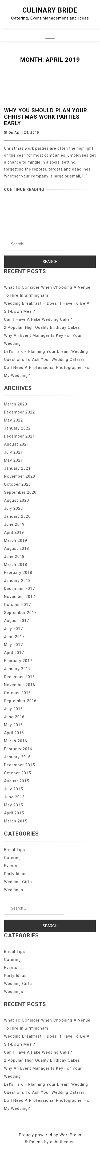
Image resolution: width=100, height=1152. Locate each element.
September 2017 (20, 612)
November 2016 (19, 684)
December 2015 (19, 765)
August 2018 (16, 548)
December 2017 (19, 588)
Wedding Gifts (18, 881)
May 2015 (13, 805)
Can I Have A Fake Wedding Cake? (38, 319)
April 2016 (14, 732)
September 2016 (20, 700)
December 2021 (19, 436)
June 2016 (14, 716)
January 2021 (17, 468)
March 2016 (15, 741)
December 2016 (19, 676)
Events (10, 865)
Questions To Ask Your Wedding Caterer (44, 359)
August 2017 (16, 620)
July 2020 (13, 508)
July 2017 (13, 628)
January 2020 (17, 516)
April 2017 (14, 652)
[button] (50, 36)
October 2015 (17, 773)
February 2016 (18, 749)
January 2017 (17, 668)
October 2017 (17, 604)
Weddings (13, 889)
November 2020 (19, 476)
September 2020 (20, 492)
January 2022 (17, 428)
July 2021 (13, 452)
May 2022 (13, 420)
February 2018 (18, 572)
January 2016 (17, 757)
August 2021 (16, 444)
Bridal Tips (14, 849)
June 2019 (14, 524)
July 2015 (13, 789)
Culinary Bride (50, 10)
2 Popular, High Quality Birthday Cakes (42, 327)
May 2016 (13, 724)
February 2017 (18, 660)
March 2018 (15, 564)
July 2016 (13, 708)
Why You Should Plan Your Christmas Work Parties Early (45, 116)
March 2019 (15, 540)
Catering (12, 857)
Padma (36, 1141)
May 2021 (13, 460)
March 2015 (15, 821)
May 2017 (13, 644)
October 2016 (17, 692)
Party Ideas (15, 873)
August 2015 (16, 781)
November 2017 (19, 596)
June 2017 (14, 636)
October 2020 (17, 484)
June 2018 (14, 556)
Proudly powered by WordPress (50, 1134)
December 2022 (19, 412)
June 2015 (14, 797)
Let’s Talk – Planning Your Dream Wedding (46, 351)
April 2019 (14, 532)
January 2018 (17, 580)
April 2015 (14, 813)
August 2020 (16, 500)
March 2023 (15, 404)
